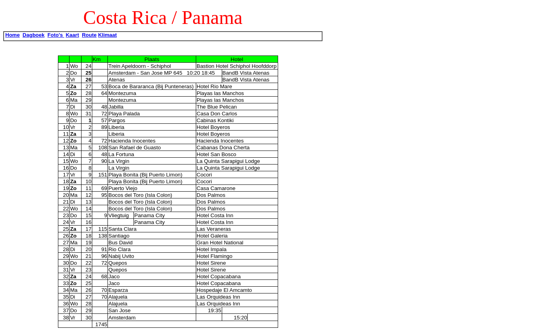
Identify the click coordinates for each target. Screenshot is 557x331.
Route (89, 35)
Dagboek (34, 35)
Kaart (72, 35)
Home (12, 35)
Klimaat (107, 35)
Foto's (56, 35)
